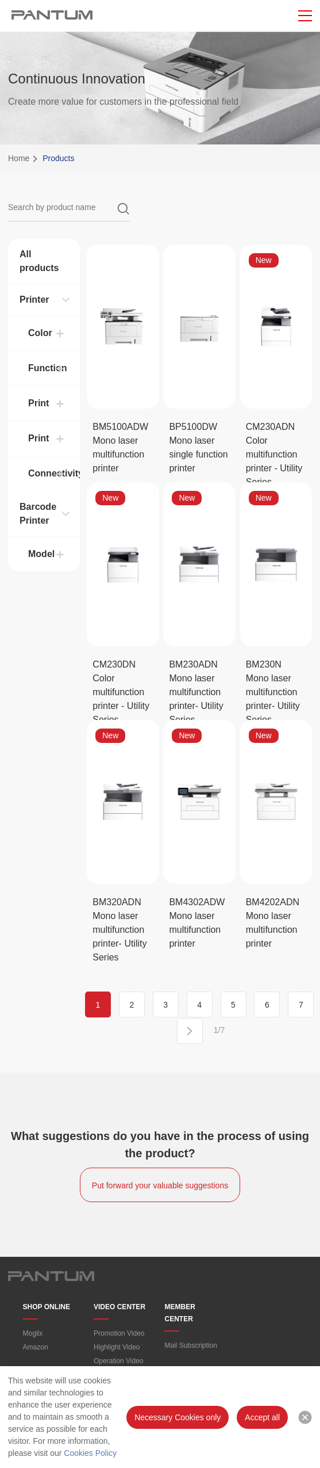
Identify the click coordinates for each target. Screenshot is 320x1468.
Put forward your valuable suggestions (160, 1185)
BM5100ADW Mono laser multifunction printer (120, 447)
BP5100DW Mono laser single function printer (198, 447)
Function (47, 368)
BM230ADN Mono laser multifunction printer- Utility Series (196, 692)
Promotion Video (119, 1333)
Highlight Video (117, 1347)
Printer (34, 299)
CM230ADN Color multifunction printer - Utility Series (274, 454)
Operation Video (119, 1361)
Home (18, 158)
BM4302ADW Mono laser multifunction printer (197, 922)
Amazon (35, 1347)
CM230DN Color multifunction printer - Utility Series (120, 692)
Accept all (262, 1417)
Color (40, 333)
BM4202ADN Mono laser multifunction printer (272, 922)
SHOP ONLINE (46, 1307)
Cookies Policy (90, 1453)
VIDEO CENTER (119, 1307)
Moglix (33, 1333)
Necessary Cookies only (177, 1417)
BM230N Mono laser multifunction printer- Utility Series (273, 692)
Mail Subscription (190, 1345)
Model (41, 554)
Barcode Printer (38, 513)
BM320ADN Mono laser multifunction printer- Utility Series (119, 929)
